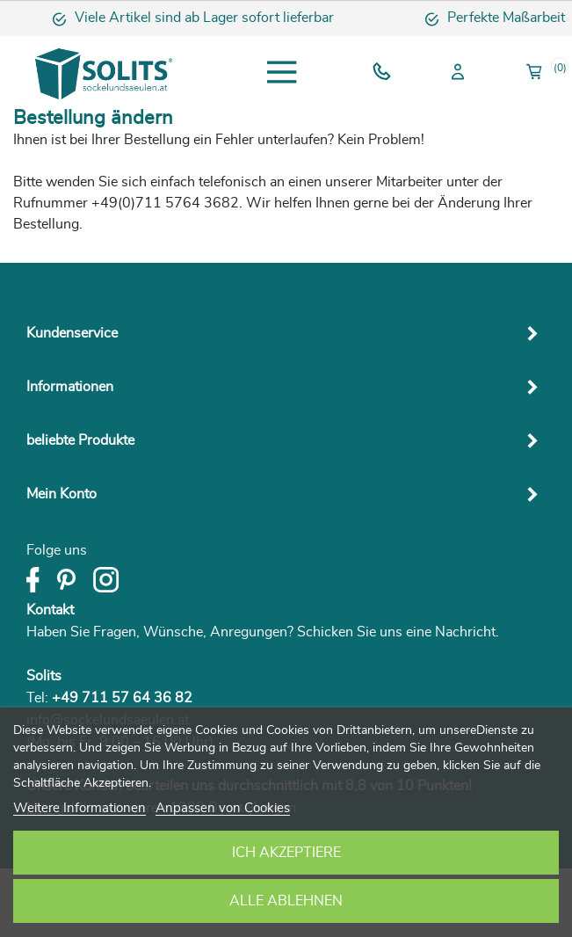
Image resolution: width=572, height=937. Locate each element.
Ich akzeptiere (286, 853)
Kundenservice (72, 333)
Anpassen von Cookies (223, 808)
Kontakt (50, 610)
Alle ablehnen (286, 901)
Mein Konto (61, 494)
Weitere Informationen (79, 808)
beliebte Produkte (80, 440)
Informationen (69, 387)
